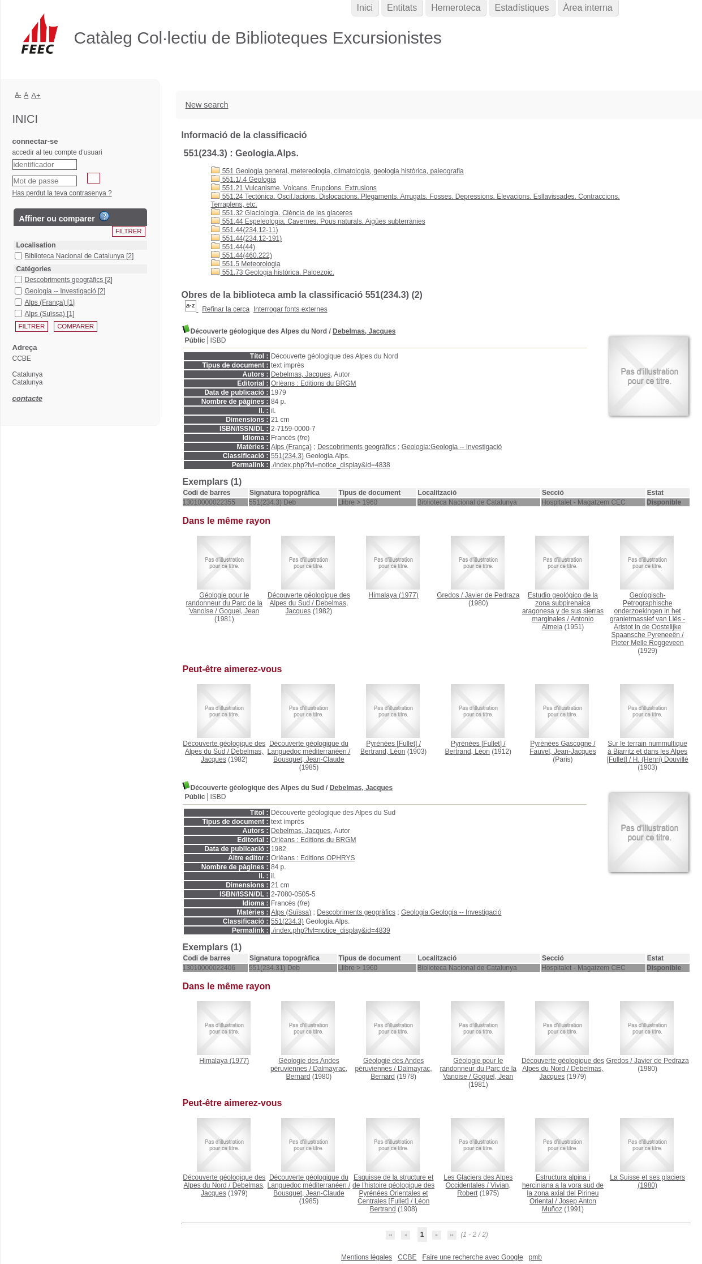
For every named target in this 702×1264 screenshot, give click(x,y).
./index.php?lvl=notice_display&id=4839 (330, 930)
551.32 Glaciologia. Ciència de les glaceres (281, 213)
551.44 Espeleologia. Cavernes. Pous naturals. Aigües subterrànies (318, 221)
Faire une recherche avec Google (472, 1257)
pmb (535, 1257)
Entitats (402, 7)
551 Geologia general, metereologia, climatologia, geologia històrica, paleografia (337, 171)
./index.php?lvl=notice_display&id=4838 (330, 465)
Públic (195, 340)
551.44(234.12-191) (246, 238)
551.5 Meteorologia (246, 264)
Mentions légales (366, 1257)
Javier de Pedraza (492, 595)
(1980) (647, 1181)
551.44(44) (233, 247)
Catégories (33, 269)
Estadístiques (521, 7)
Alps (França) (291, 447)
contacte (27, 398)
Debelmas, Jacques (364, 331)
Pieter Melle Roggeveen (647, 643)
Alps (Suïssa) (291, 912)
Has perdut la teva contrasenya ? (62, 193)
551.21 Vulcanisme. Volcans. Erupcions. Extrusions (294, 188)
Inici (365, 7)
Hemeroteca (455, 7)
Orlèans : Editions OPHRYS (313, 858)
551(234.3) (287, 456)
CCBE (407, 1257)
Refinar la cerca (225, 309)
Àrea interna (588, 7)
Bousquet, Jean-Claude (308, 759)
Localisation (36, 245)
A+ (36, 95)
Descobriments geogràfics (356, 447)
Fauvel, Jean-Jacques (562, 751)
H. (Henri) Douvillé (660, 759)
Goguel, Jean (239, 611)
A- (18, 94)
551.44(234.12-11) (244, 230)
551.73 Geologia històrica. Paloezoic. (272, 272)
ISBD (218, 340)
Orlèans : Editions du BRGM (313, 383)
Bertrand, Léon (382, 751)
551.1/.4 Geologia (243, 179)
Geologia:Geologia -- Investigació (452, 447)
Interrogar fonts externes (290, 309)
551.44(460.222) (241, 255)
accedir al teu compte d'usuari (57, 152)
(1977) (394, 595)
